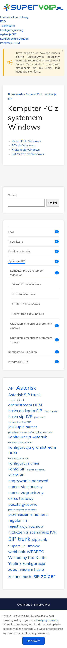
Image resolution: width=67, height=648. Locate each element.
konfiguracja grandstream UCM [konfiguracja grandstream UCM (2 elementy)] (32, 450)
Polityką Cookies (47, 620)
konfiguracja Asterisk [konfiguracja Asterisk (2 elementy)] (27, 436)
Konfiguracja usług (11, 30)
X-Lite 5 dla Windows (26, 149)
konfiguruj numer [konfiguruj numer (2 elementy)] (24, 463)
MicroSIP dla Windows (26, 141)
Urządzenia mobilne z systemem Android (31, 326)
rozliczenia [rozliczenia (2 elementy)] (18, 532)
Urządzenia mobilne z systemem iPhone (31, 340)
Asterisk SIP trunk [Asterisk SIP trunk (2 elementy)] (24, 394)
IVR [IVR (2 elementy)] (29, 416)
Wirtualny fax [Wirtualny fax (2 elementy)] (21, 557)
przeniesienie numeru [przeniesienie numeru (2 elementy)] (28, 514)
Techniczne (7, 25)
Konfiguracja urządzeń (14, 38)
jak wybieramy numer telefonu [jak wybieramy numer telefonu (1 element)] (21, 432)
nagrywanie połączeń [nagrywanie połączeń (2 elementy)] (28, 480)
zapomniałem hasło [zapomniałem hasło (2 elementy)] (26, 569)
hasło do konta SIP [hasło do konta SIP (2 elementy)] (25, 410)
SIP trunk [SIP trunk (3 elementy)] (19, 539)
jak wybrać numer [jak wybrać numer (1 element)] (45, 432)
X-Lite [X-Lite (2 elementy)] (41, 557)
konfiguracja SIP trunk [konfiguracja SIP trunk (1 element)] (18, 458)
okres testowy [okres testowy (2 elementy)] (21, 498)
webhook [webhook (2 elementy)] (16, 551)
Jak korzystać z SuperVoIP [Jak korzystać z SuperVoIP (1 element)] (19, 422)
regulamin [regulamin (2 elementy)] (17, 520)
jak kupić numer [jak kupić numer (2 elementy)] (22, 426)
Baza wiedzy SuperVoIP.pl (25, 94)
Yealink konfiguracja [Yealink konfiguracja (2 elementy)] (26, 563)
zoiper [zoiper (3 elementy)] (48, 576)
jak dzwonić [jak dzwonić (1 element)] (39, 417)
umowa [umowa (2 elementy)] (33, 545)
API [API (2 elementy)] (11, 388)
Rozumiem (33, 641)
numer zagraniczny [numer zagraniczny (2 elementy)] (26, 492)
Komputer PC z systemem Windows (26, 273)
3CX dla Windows (23, 145)
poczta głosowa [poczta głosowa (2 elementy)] (23, 504)
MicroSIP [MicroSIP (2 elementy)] (16, 474)
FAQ (3, 21)
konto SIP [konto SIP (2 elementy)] (17, 469)
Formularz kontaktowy (14, 17)
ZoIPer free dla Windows (28, 154)
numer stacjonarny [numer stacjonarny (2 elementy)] (25, 486)
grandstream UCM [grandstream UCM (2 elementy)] (25, 404)
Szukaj (12, 195)
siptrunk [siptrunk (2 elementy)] (39, 539)
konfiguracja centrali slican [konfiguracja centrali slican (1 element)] (20, 442)
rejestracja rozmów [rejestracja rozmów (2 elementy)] (26, 526)
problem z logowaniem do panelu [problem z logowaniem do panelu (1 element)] (22, 509)
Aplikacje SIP (8, 34)
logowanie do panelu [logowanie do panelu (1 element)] (36, 469)
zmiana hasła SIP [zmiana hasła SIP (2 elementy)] (23, 576)
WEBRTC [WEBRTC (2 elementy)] (35, 551)
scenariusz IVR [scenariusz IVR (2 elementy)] (43, 532)
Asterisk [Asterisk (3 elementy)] (26, 387)
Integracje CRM (10, 43)
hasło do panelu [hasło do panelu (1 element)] (51, 411)
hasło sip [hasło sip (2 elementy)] (16, 416)
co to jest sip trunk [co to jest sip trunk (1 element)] (16, 400)
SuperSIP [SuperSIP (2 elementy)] (16, 545)
